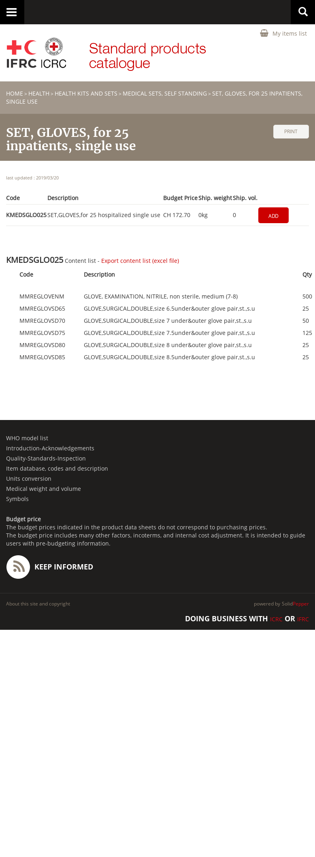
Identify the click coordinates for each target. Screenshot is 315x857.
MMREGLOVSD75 (42, 333)
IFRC (303, 619)
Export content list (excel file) (140, 260)
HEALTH (38, 93)
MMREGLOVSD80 (42, 345)
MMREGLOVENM (41, 296)
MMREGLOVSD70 (42, 321)
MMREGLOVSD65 (42, 308)
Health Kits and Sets (86, 93)
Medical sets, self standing (165, 93)
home (14, 93)
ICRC (276, 619)
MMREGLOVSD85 (42, 357)
